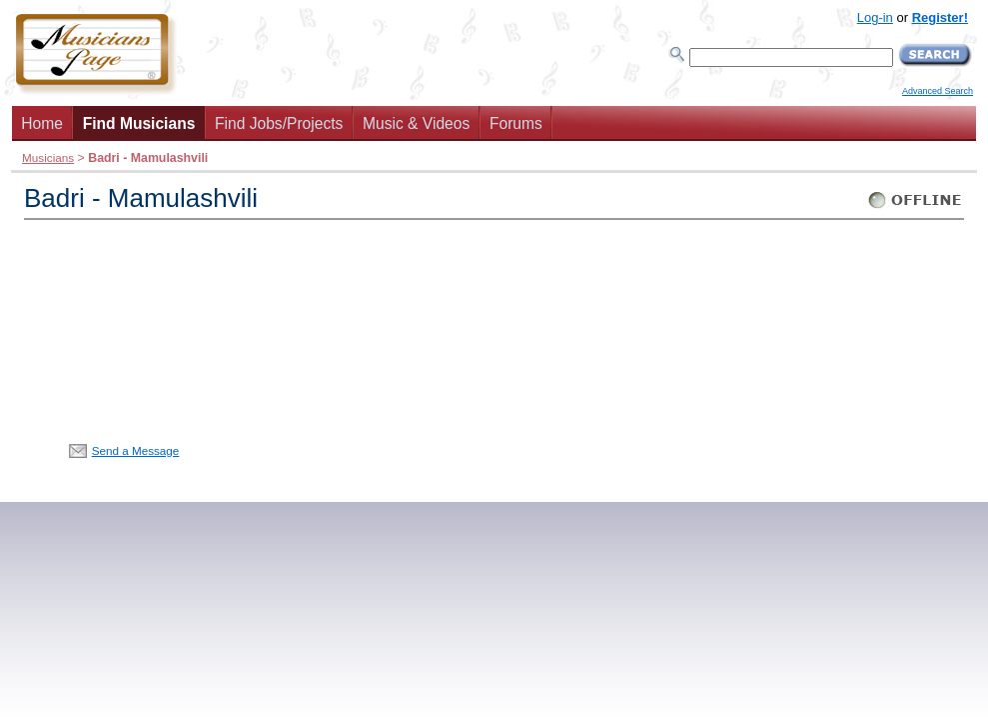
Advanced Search (937, 91)
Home (42, 123)
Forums (516, 123)
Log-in (875, 17)
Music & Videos (416, 123)
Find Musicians (139, 123)
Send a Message (136, 450)
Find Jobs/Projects (279, 123)
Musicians (48, 157)
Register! (940, 17)
